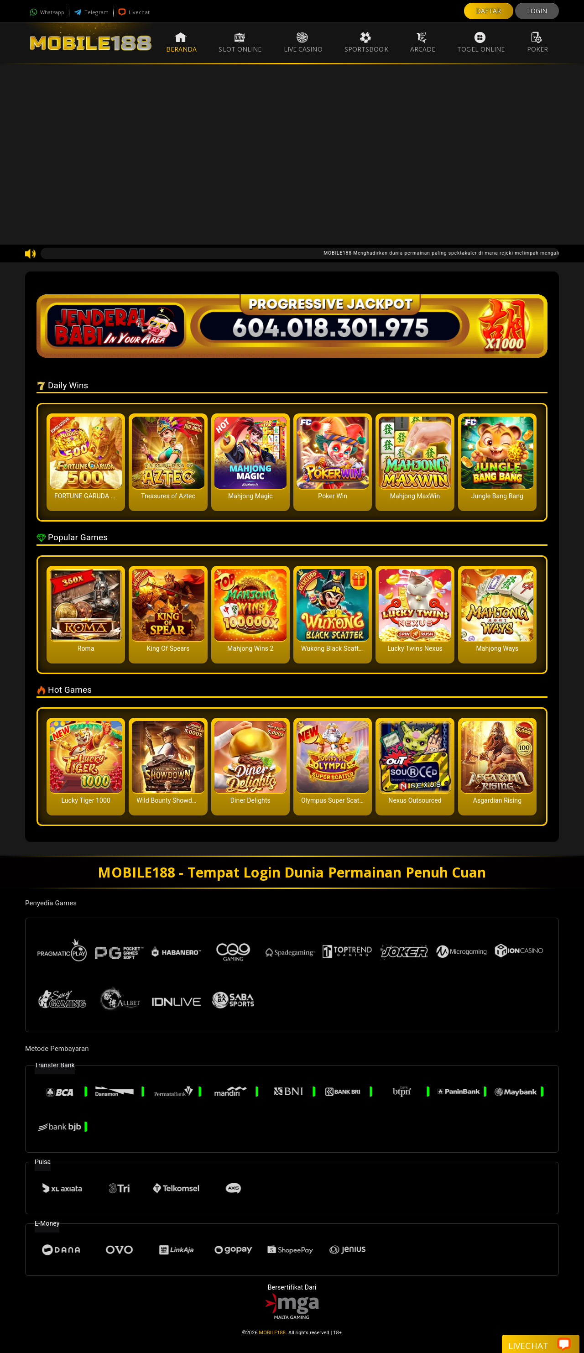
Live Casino (303, 42)
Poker (537, 42)
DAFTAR (488, 10)
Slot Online (240, 42)
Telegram (91, 12)
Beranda (181, 42)
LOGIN (537, 10)
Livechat (134, 12)
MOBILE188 (272, 1333)
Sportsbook (366, 42)
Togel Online (481, 42)
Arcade (423, 42)
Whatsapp (47, 12)
